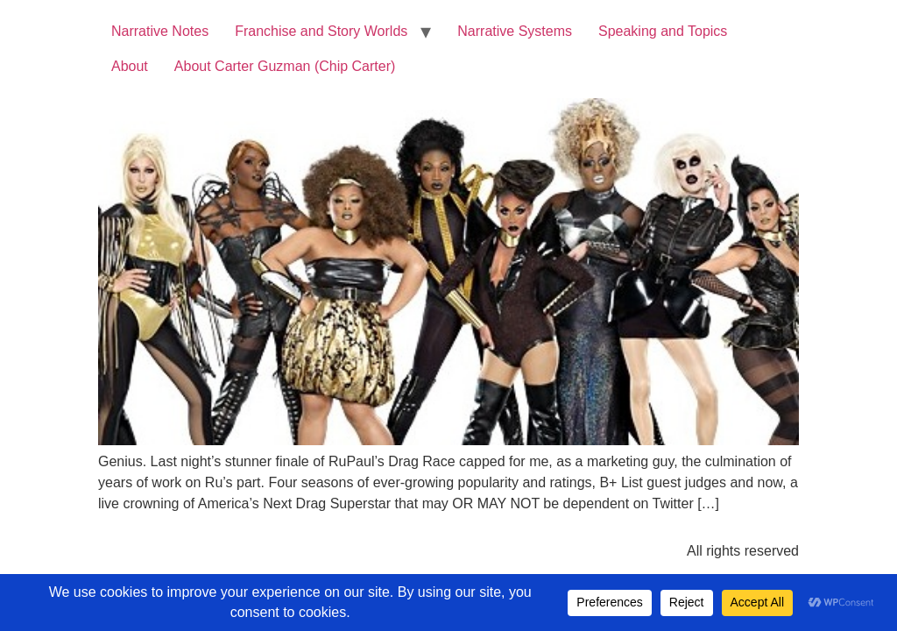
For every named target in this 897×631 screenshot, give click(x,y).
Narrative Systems (514, 31)
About (129, 66)
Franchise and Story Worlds (321, 31)
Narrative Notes (159, 31)
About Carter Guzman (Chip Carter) (285, 66)
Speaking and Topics (662, 31)
